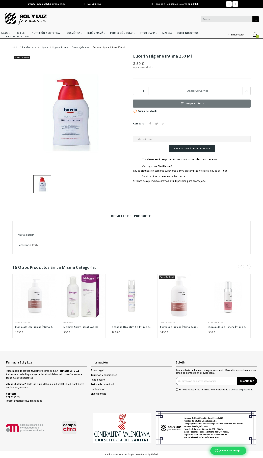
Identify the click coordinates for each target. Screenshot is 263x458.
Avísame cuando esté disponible (192, 148)
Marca (21, 235)
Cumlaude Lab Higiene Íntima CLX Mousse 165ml (228, 327)
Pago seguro (98, 380)
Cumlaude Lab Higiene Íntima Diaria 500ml (35, 327)
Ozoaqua (117, 323)
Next (248, 266)
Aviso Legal (97, 370)
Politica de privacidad (102, 384)
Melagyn (68, 323)
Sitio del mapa (98, 394)
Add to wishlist (246, 91)
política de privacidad (242, 389)
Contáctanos (98, 389)
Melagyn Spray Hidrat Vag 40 (80, 327)
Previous (241, 266)
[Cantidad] (143, 91)
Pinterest (163, 123)
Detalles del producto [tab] (131, 216)
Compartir (150, 123)
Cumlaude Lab (22, 323)
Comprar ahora (192, 104)
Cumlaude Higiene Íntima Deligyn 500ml (180, 327)
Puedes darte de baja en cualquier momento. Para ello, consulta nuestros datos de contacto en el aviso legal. (216, 371)
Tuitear (156, 123)
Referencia (24, 245)
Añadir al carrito (197, 90)
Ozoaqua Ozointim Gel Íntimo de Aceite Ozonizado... (131, 327)
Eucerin (30, 234)
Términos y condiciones (104, 375)
